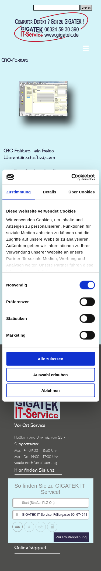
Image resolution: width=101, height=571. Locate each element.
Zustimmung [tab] (18, 192)
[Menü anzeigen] (85, 48)
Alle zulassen (50, 359)
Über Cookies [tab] (81, 192)
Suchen (86, 7)
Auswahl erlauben (50, 374)
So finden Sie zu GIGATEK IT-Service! (51, 489)
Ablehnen (50, 390)
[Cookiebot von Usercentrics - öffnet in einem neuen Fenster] (72, 176)
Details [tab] (49, 192)
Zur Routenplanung (71, 537)
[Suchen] (56, 8)
